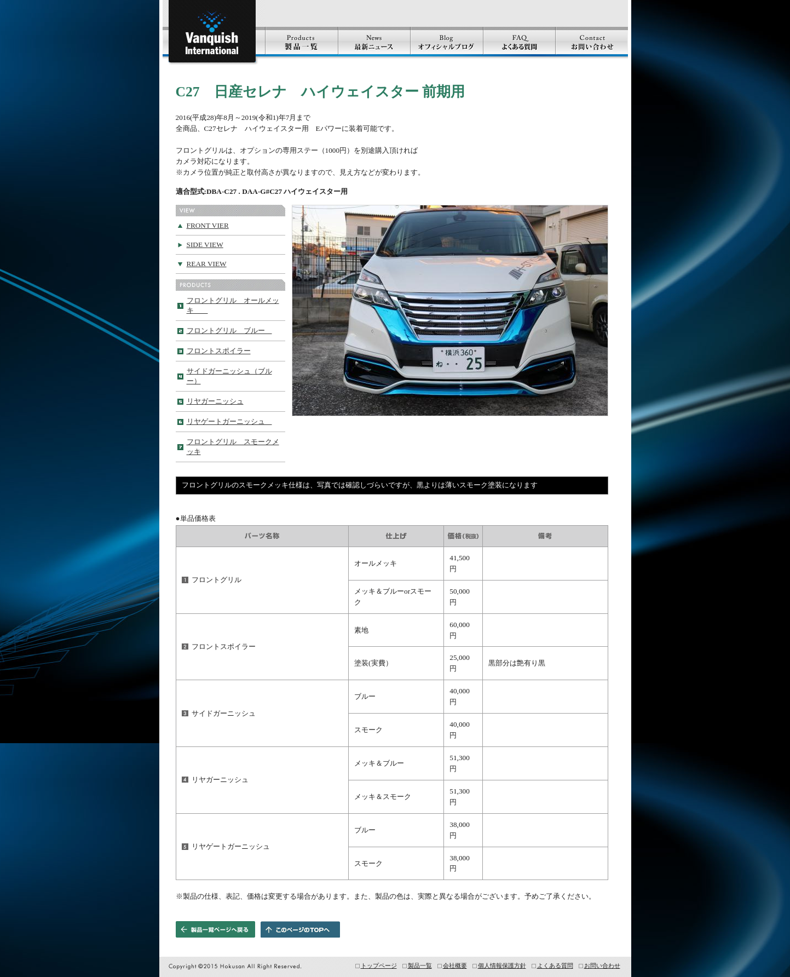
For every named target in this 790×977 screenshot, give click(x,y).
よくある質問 (555, 965)
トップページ (379, 965)
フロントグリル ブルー (229, 330)
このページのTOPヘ (300, 929)
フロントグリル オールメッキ (233, 305)
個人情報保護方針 (502, 965)
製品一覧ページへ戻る (215, 929)
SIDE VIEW (205, 244)
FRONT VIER (208, 225)
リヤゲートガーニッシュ (229, 421)
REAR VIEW (207, 264)
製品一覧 (420, 965)
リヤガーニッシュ (215, 401)
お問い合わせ (602, 965)
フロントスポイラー (219, 351)
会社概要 (455, 965)
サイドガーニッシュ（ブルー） (229, 376)
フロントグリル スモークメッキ (233, 447)
